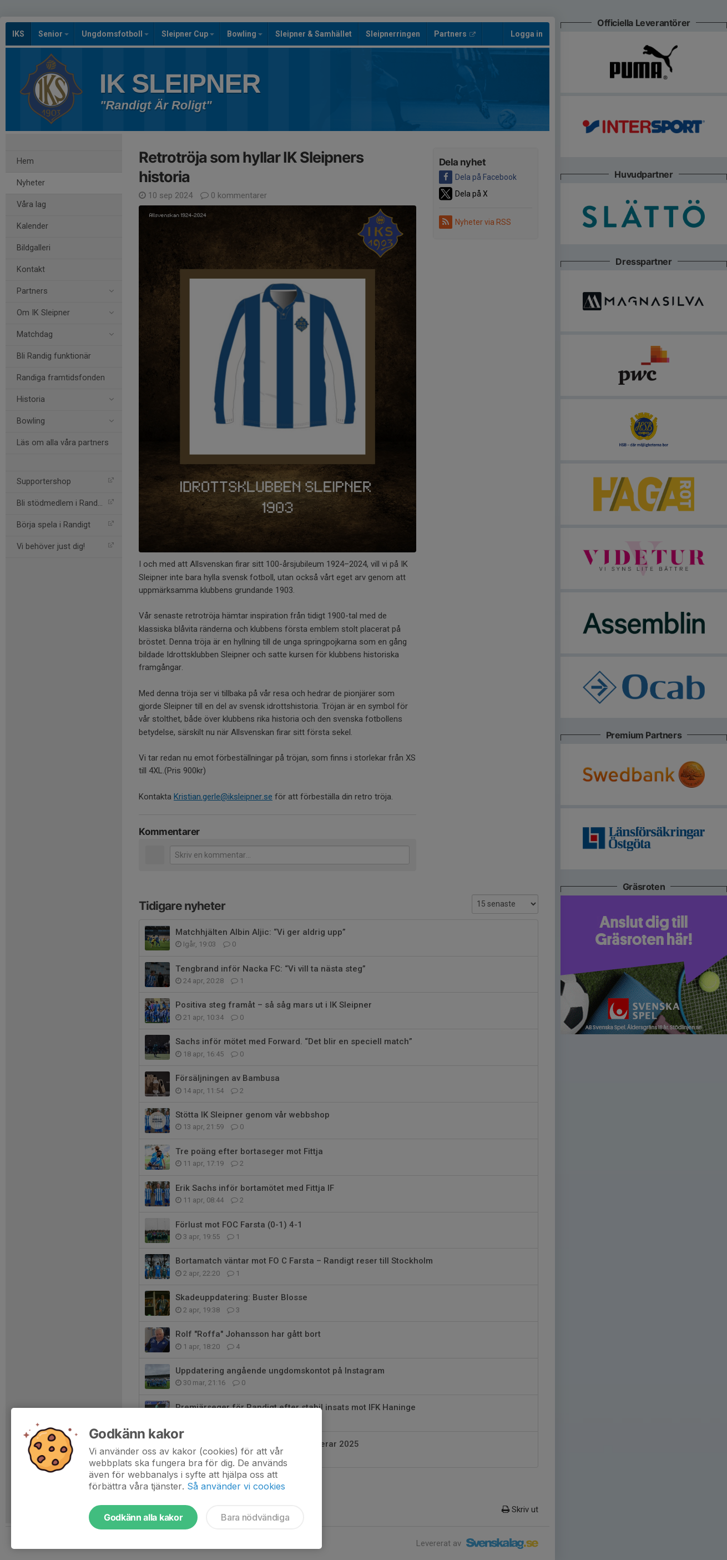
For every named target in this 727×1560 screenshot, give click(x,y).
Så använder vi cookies (236, 1486)
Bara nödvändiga (255, 1517)
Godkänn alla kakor (143, 1517)
